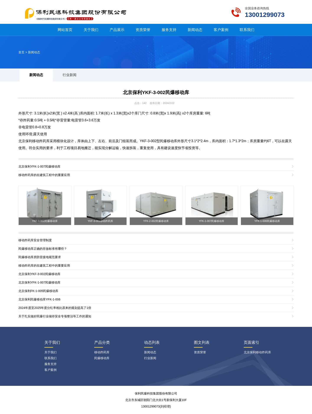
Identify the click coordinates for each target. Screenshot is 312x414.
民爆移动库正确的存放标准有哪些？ (42, 248)
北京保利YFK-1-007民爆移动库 (39, 166)
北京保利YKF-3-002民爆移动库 (156, 92)
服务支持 (169, 30)
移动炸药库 (101, 352)
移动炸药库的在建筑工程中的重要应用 (44, 175)
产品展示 (117, 30)
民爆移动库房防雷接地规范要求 (39, 257)
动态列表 (152, 342)
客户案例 (221, 30)
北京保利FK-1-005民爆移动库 (38, 291)
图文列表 (202, 342)
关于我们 (91, 30)
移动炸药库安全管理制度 (35, 240)
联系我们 (247, 30)
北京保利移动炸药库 (34, 141)
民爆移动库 (168, 141)
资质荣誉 (143, 30)
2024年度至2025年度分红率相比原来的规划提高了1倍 (54, 308)
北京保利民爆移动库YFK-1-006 (39, 299)
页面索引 (251, 342)
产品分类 (102, 342)
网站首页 (65, 30)
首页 (21, 52)
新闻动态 (195, 30)
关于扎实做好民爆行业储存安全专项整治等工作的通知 (54, 316)
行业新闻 (69, 75)
